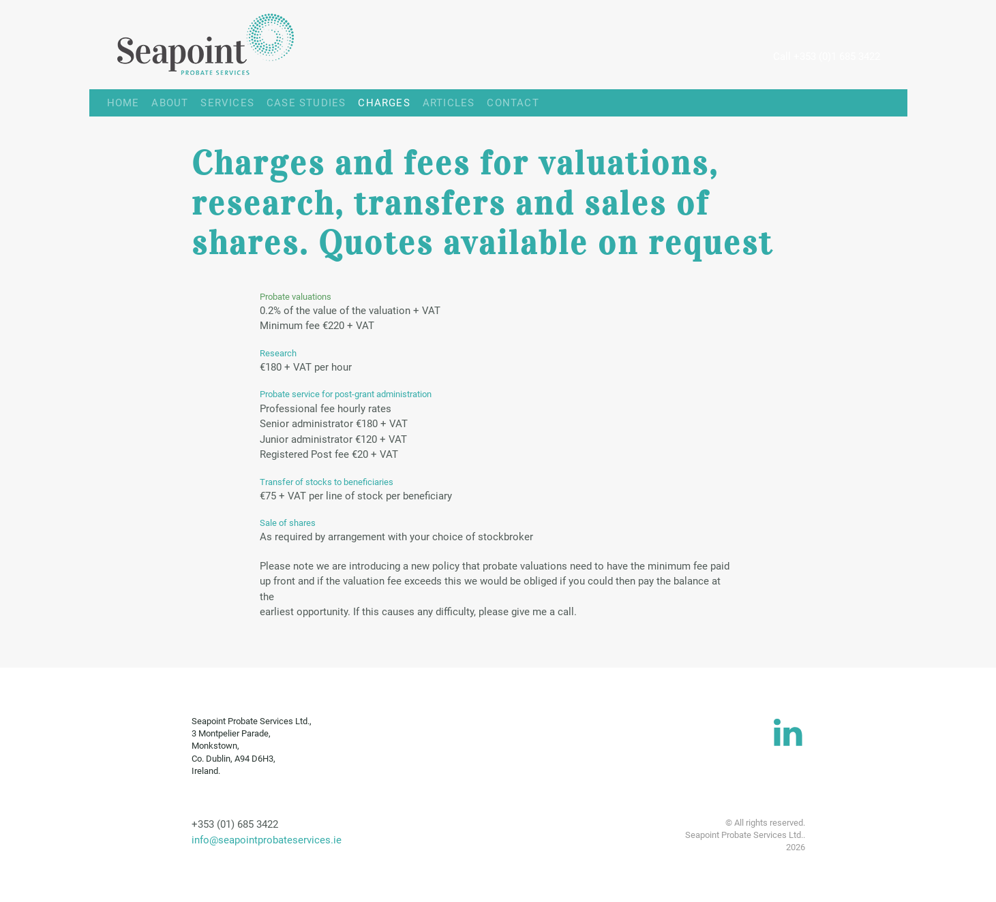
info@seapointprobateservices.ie (267, 840)
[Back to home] (191, 45)
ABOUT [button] (169, 103)
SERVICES (227, 103)
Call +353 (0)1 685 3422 (826, 56)
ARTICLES (449, 103)
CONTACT (513, 103)
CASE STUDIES (306, 103)
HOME (114, 103)
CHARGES (384, 103)
